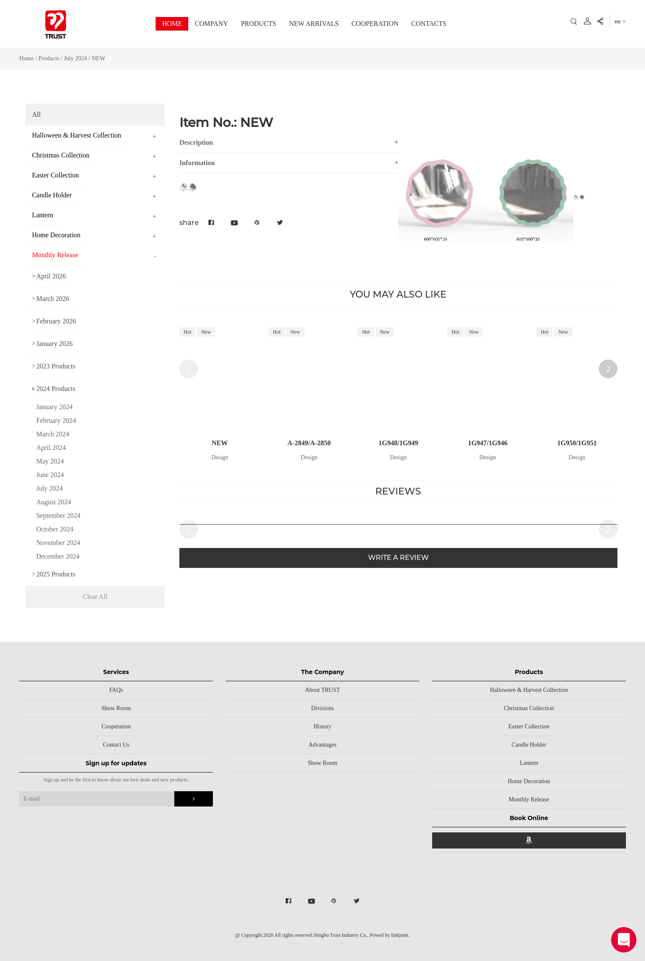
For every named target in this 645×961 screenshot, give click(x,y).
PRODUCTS (258, 23)
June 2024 (50, 474)
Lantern (528, 763)
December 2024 (57, 556)
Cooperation (116, 726)
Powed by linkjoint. (390, 935)
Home (26, 58)
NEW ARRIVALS (313, 23)
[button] (608, 369)
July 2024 (75, 58)
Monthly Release (529, 799)
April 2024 (51, 447)
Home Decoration (529, 781)
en (620, 21)
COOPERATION (375, 23)
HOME (172, 23)
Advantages (322, 745)
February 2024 (56, 420)
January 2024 (54, 406)
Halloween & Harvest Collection (529, 690)
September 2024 (58, 515)
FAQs (116, 690)
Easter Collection (529, 726)
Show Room (116, 708)
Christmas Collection (529, 708)
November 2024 (58, 542)
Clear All (95, 596)
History (323, 726)
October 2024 (54, 529)
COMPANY (211, 23)
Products (49, 58)
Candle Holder (528, 745)
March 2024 (52, 434)
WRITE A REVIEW (398, 558)
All (36, 114)
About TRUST (322, 690)
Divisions (322, 708)
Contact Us (116, 745)
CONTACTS (429, 23)
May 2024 (50, 461)
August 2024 (53, 502)
